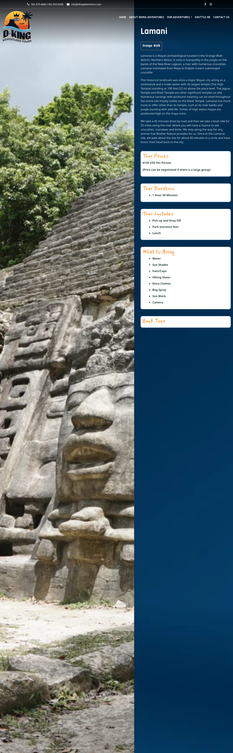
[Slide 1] (48, 748)
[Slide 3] (60, 748)
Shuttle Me (202, 17)
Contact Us (221, 17)
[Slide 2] (54, 748)
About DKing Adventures (146, 17)
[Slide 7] (86, 748)
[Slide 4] (67, 748)
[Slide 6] (79, 748)
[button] (10, 376)
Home (122, 17)
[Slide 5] (73, 748)
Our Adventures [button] (178, 17)
